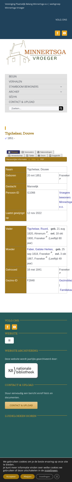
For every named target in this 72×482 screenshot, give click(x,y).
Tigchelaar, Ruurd (37, 228)
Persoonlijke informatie (16, 159)
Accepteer (11, 476)
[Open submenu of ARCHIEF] (61, 91)
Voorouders (28, 152)
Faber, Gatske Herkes (40, 249)
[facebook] (57, 33)
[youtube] (64, 33)
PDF (42, 159)
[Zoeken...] (34, 108)
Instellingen (44, 476)
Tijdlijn (30, 155)
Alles (34, 159)
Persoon (13, 152)
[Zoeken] (61, 108)
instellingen (51, 470)
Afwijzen (27, 476)
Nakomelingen (44, 152)
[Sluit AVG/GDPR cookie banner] (56, 476)
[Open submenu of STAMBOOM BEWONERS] (61, 86)
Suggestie (54, 155)
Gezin (42, 155)
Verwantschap (15, 155)
